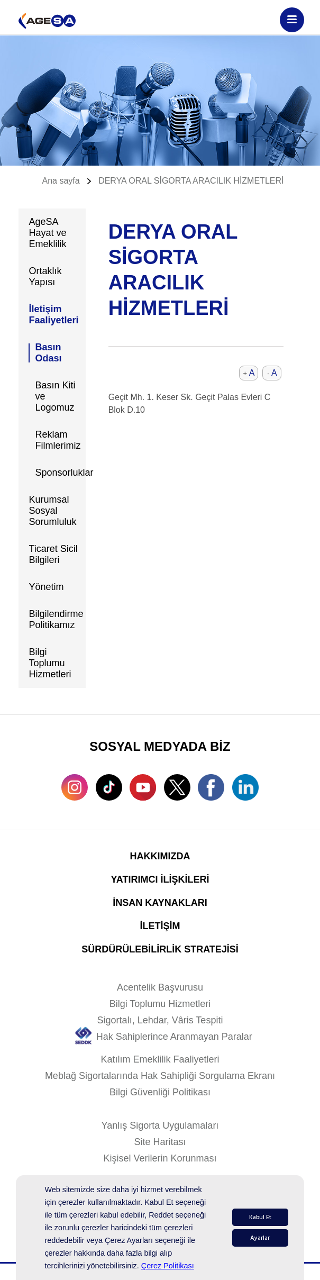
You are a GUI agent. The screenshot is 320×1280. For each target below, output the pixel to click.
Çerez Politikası (167, 1265)
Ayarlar (260, 1238)
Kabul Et (260, 1217)
